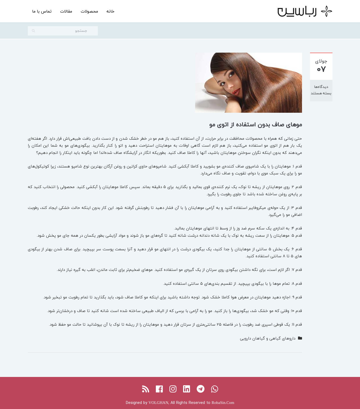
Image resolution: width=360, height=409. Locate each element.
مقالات (66, 11)
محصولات (89, 11)
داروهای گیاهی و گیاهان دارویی (267, 338)
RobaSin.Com (223, 402)
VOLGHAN (158, 402)
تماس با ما (42, 11)
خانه (110, 11)
